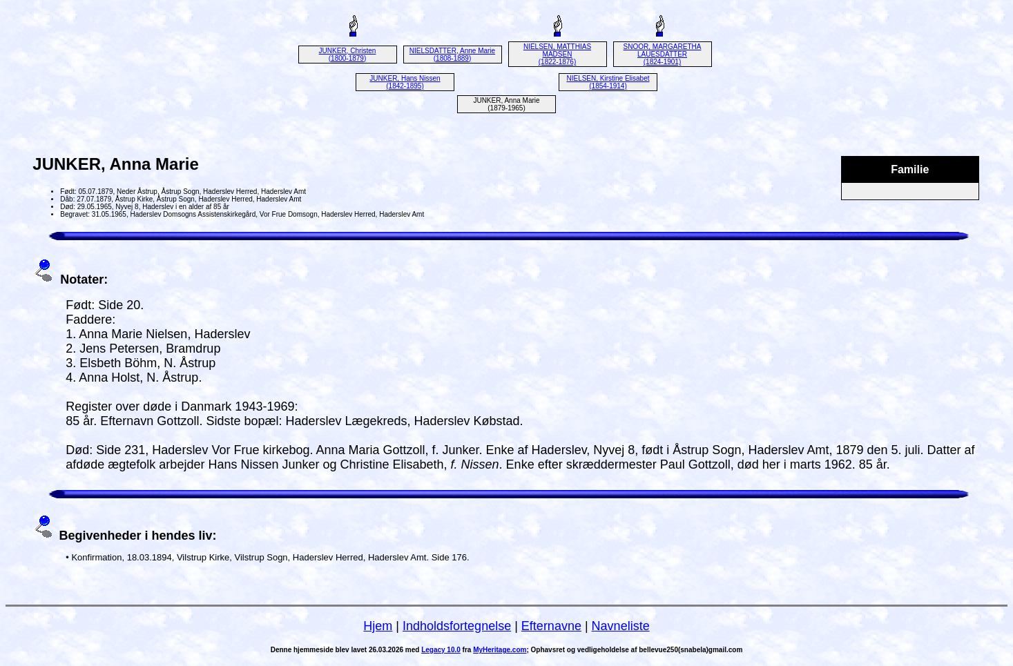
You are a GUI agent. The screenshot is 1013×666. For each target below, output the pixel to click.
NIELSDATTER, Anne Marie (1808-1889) (452, 54)
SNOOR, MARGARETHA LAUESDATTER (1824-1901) (663, 54)
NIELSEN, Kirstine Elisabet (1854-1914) (607, 82)
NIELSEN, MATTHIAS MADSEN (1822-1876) (557, 54)
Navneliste (621, 626)
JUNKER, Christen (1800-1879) (347, 54)
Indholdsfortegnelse (457, 626)
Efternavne (551, 626)
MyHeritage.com (499, 650)
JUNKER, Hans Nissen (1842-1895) (404, 82)
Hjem (377, 626)
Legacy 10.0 (441, 650)
